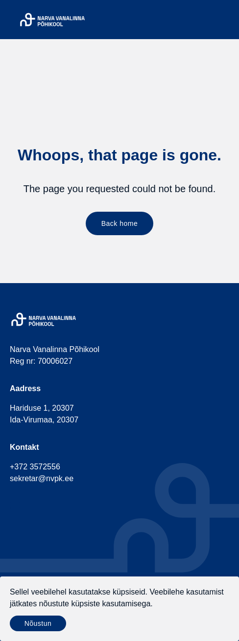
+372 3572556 (35, 467)
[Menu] (223, 19)
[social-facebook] (15, 505)
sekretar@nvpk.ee (41, 478)
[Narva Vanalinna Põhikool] (52, 19)
